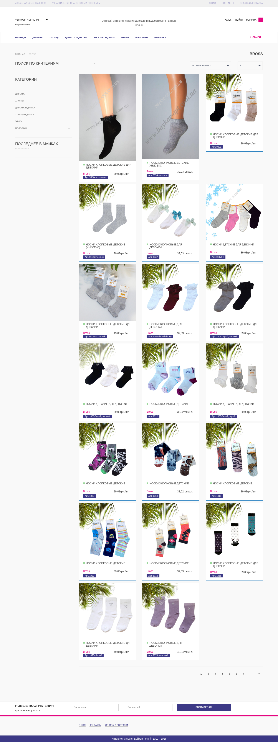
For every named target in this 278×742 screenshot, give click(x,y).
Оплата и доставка (251, 3)
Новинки (160, 37)
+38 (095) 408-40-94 (27, 19)
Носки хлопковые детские (105, 483)
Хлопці (54, 37)
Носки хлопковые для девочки (165, 246)
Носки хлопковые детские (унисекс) (105, 246)
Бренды (20, 37)
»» (259, 674)
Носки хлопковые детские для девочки (108, 166)
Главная (20, 54)
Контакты (228, 3)
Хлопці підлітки (104, 37)
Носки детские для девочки (233, 244)
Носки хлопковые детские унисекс (169, 164)
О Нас (212, 3)
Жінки (125, 37)
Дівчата (37, 37)
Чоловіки (141, 37)
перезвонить (22, 24)
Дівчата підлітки (76, 37)
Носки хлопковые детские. (169, 403)
